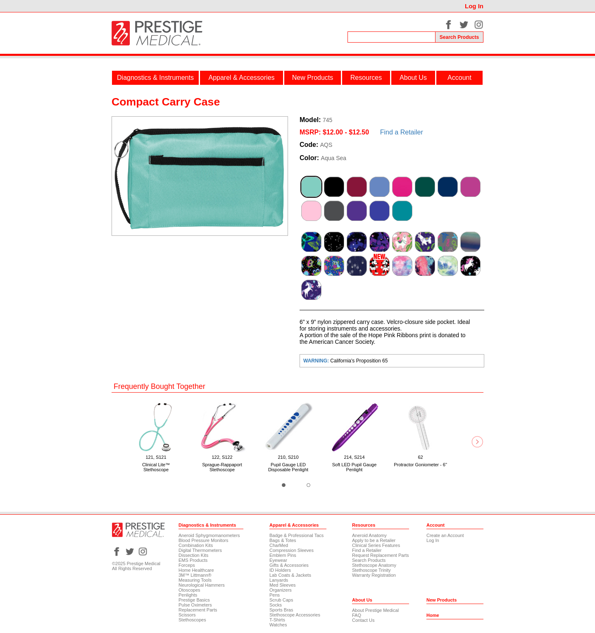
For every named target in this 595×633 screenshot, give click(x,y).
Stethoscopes (192, 619)
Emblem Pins (282, 555)
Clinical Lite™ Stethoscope (156, 467)
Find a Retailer (401, 132)
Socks (275, 604)
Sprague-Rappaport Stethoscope (222, 467)
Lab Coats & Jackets (290, 575)
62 (420, 457)
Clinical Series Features (376, 545)
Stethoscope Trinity (371, 570)
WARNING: (316, 361)
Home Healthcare (196, 570)
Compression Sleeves (291, 550)
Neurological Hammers (201, 585)
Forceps (186, 565)
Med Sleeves (282, 585)
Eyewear (278, 560)
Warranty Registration (374, 575)
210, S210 (288, 457)
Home (432, 615)
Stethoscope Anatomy (374, 565)
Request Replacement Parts (380, 555)
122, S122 (222, 457)
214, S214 (354, 457)
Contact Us (363, 620)
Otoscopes (189, 589)
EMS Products (192, 560)
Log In (474, 6)
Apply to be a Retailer (373, 540)
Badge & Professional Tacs (296, 535)
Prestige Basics (194, 599)
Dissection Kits (193, 555)
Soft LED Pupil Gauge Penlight (354, 467)
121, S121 (155, 457)
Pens (274, 594)
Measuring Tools (195, 580)
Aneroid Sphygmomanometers (209, 535)
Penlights (187, 594)
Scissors (187, 614)
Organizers (280, 589)
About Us (413, 77)
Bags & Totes (282, 540)
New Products (312, 77)
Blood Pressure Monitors (203, 540)
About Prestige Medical (375, 610)
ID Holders (280, 570)
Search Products (369, 560)
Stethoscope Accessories (294, 614)
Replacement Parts (197, 609)
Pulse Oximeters (195, 604)
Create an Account (445, 535)
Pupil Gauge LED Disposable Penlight (288, 467)
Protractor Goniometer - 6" (420, 464)
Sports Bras (281, 609)
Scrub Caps (281, 599)
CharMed (278, 545)
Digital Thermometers (200, 550)
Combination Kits (195, 545)
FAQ (356, 615)
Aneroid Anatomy (369, 535)
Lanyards (278, 580)
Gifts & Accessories (289, 565)
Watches (278, 624)
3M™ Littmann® (195, 575)
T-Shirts (277, 619)
